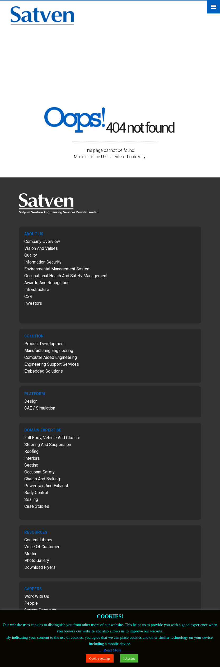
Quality (30, 255)
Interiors (32, 458)
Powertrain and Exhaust (46, 485)
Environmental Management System (57, 268)
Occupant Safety (39, 472)
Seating (31, 465)
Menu (213, 7)
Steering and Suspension (47, 444)
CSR (28, 296)
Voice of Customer (41, 546)
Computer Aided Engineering (50, 357)
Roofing (31, 451)
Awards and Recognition (46, 282)
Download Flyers (39, 567)
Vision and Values (41, 248)
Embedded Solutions (43, 371)
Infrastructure (36, 289)
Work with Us (36, 596)
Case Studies (36, 506)
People (31, 603)
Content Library (38, 539)
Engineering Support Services (51, 364)
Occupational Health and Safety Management (65, 275)
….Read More (110, 650)
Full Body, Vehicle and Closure (52, 437)
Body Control (36, 492)
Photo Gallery (36, 560)
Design (31, 401)
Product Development (44, 343)
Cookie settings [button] (99, 658)
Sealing (31, 499)
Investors (33, 303)
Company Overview (42, 241)
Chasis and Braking (42, 478)
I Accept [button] (129, 658)
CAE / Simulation (39, 408)
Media (30, 553)
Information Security (43, 262)
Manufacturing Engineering (48, 350)
